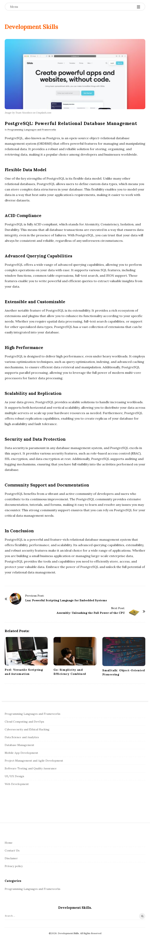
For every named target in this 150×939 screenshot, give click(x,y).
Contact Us (12, 850)
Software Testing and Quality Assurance (31, 768)
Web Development (17, 784)
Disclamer (11, 858)
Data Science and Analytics (22, 737)
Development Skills (31, 26)
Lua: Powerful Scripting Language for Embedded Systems (66, 600)
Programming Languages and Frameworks (31, 129)
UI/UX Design (14, 776)
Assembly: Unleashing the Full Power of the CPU (91, 613)
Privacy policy (14, 866)
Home (8, 842)
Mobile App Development (21, 753)
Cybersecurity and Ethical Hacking (27, 729)
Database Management (19, 745)
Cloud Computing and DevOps (24, 721)
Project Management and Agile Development (34, 760)
